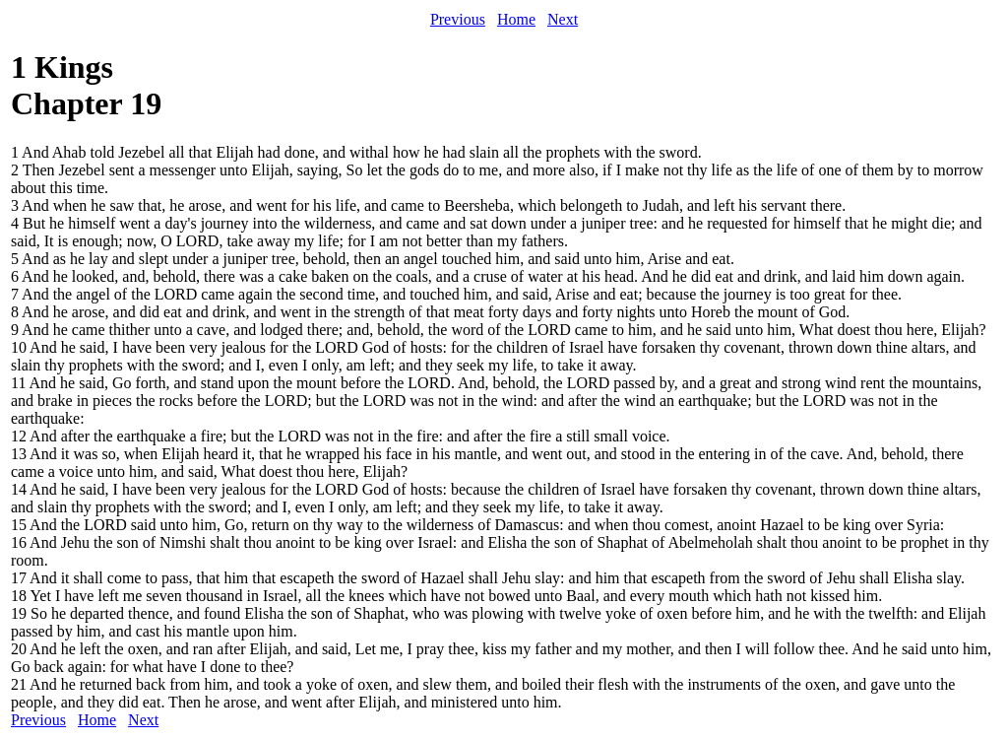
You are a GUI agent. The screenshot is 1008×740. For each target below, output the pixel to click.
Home (516, 19)
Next (562, 19)
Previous (457, 19)
